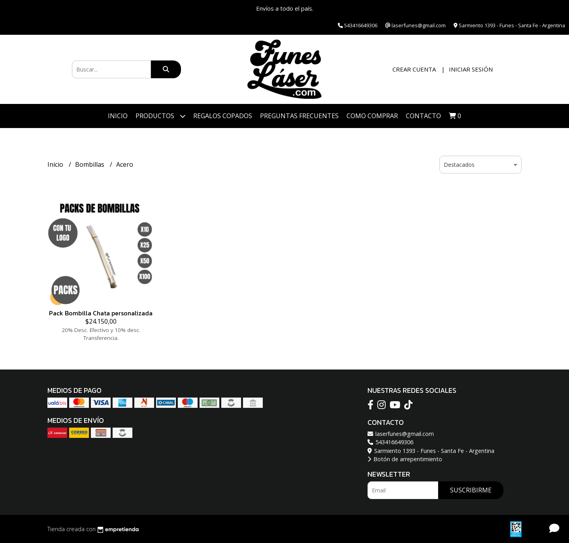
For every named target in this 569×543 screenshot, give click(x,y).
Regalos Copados (222, 115)
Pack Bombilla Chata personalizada (101, 313)
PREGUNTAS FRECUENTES (299, 115)
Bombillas (90, 164)
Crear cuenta (414, 69)
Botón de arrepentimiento (404, 459)
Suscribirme (471, 490)
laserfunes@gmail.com (400, 433)
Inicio (118, 115)
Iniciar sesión (471, 69)
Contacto (423, 115)
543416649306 (390, 442)
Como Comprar (372, 115)
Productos (160, 116)
